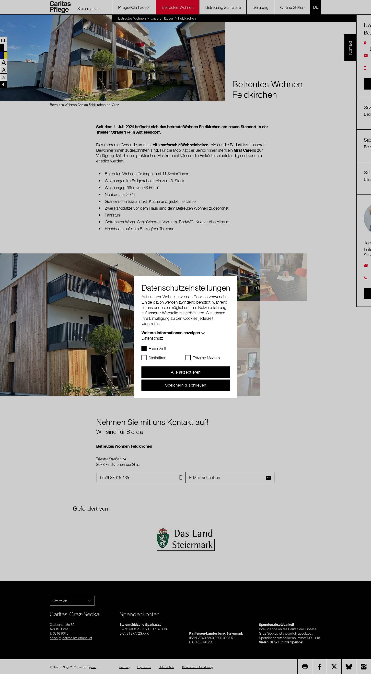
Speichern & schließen (185, 385)
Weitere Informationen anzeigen (170, 332)
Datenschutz (152, 338)
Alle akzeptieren (185, 372)
